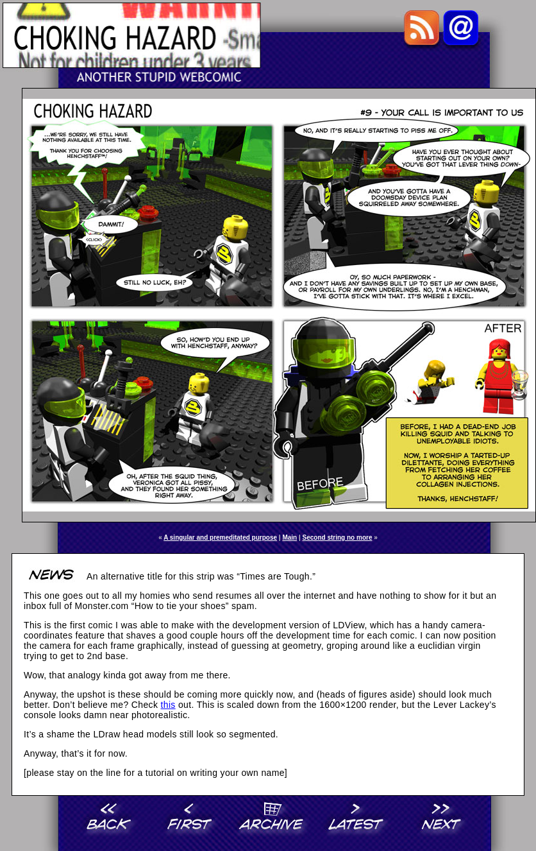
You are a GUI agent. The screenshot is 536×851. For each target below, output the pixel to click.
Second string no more (338, 537)
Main (289, 537)
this (168, 705)
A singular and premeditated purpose (220, 537)
